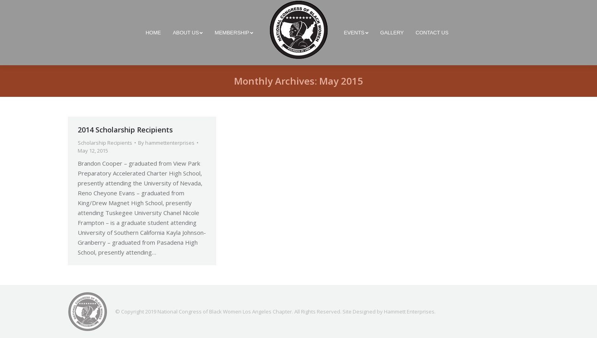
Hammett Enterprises (409, 311)
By (166, 142)
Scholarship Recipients (105, 142)
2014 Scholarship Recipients (125, 129)
